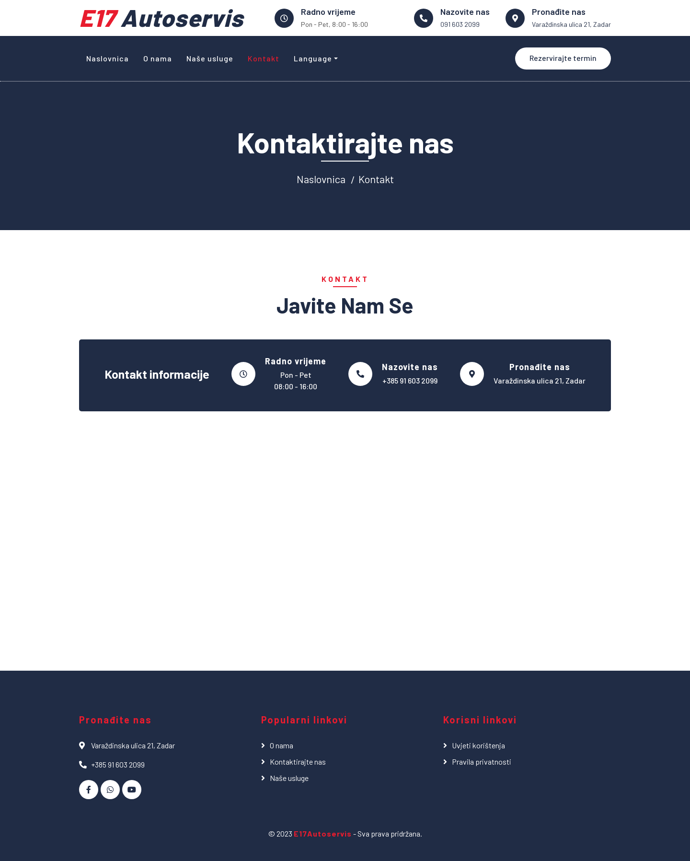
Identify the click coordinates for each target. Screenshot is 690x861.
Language (313, 58)
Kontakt (263, 58)
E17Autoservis (323, 833)
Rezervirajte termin (563, 57)
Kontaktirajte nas (298, 761)
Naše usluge (209, 58)
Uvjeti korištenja (478, 745)
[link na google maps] (515, 18)
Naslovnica (107, 58)
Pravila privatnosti (481, 761)
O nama (157, 58)
